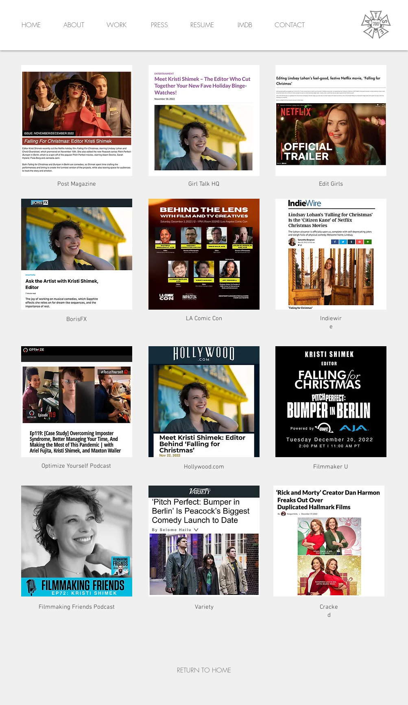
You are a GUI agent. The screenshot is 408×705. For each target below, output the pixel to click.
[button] (290, 26)
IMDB (245, 24)
